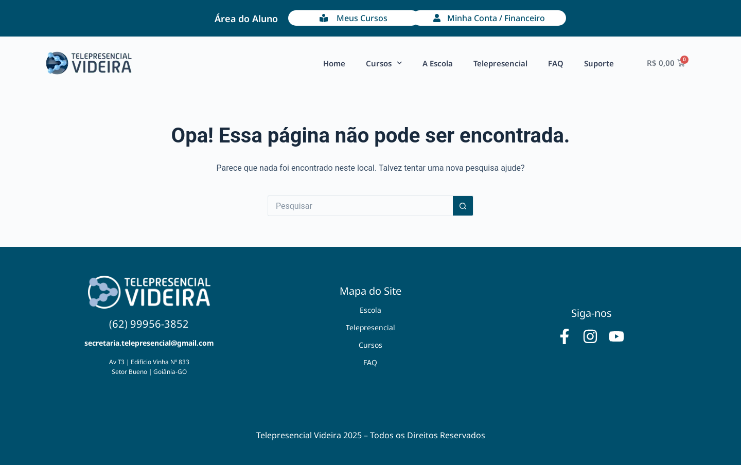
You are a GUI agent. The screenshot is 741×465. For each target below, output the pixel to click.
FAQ (555, 63)
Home (334, 63)
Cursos (384, 63)
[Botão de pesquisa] (463, 205)
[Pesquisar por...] (360, 205)
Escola (370, 310)
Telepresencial (500, 63)
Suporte (599, 63)
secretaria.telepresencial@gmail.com (149, 343)
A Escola (437, 63)
